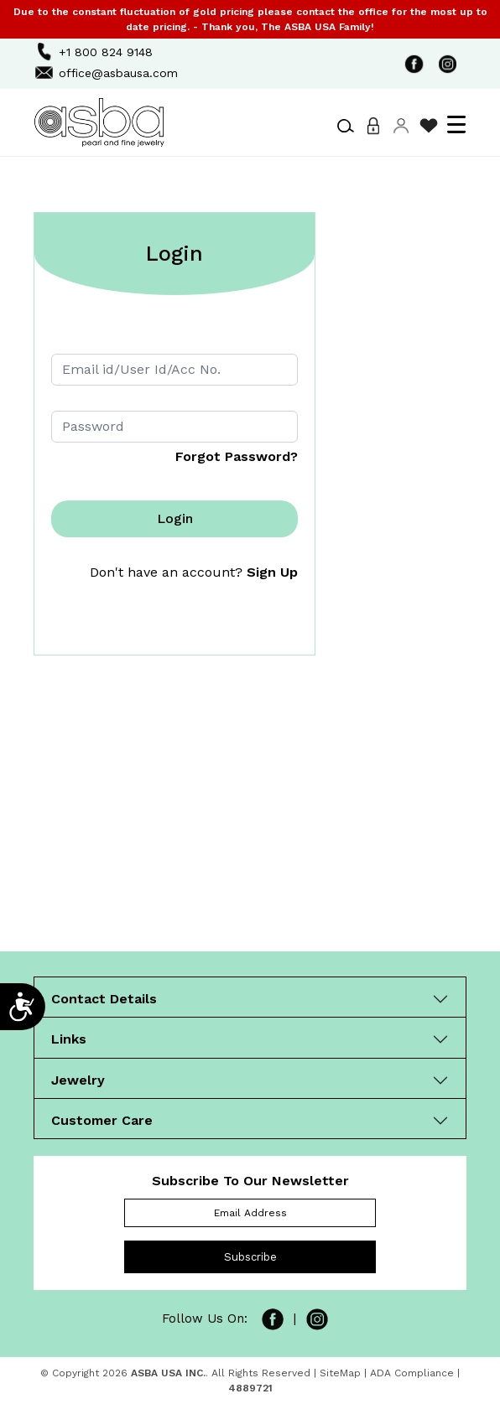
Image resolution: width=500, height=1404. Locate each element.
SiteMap (340, 1373)
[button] (346, 126)
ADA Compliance (412, 1373)
